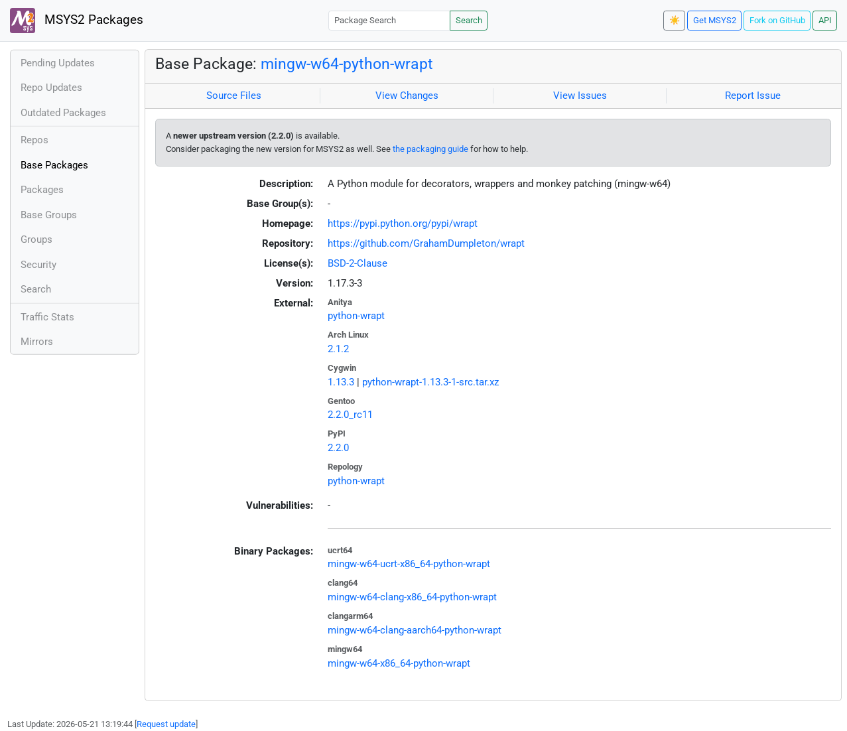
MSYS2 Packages (76, 20)
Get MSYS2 (714, 20)
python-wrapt (356, 316)
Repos (34, 140)
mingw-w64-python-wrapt (347, 63)
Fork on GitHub (777, 20)
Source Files (233, 95)
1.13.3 (341, 382)
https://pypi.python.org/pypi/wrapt (403, 224)
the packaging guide (430, 149)
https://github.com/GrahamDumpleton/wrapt (426, 243)
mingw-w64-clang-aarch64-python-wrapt (414, 630)
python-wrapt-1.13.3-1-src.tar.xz (430, 382)
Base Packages (54, 165)
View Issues (580, 95)
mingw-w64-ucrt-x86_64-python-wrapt (409, 564)
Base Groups (49, 215)
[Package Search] (389, 20)
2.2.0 (338, 448)
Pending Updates (58, 63)
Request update (166, 724)
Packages (42, 190)
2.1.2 (338, 349)
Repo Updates (51, 88)
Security (38, 265)
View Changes (406, 95)
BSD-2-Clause (357, 263)
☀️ (674, 20)
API (825, 20)
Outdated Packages (63, 113)
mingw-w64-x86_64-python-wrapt (399, 663)
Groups (36, 239)
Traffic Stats (47, 317)
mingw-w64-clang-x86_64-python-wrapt (412, 597)
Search (469, 20)
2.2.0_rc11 (350, 415)
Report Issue (753, 95)
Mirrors (37, 342)
